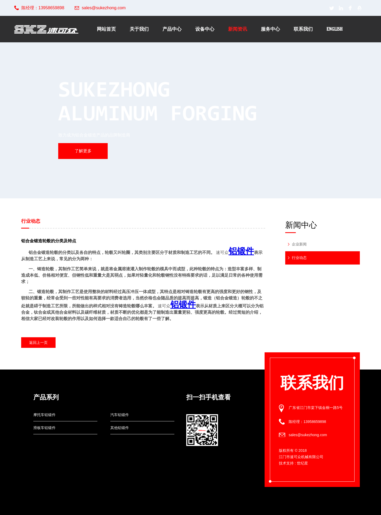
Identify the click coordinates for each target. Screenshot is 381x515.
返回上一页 (38, 342)
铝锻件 (241, 251)
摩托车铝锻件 (44, 415)
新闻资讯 (237, 29)
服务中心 (270, 29)
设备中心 (204, 29)
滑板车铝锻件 (44, 428)
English (334, 29)
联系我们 (303, 29)
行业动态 (299, 258)
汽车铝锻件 (119, 415)
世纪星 (302, 463)
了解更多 (83, 151)
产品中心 (172, 29)
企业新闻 (299, 244)
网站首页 (106, 29)
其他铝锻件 (119, 428)
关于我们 (139, 29)
